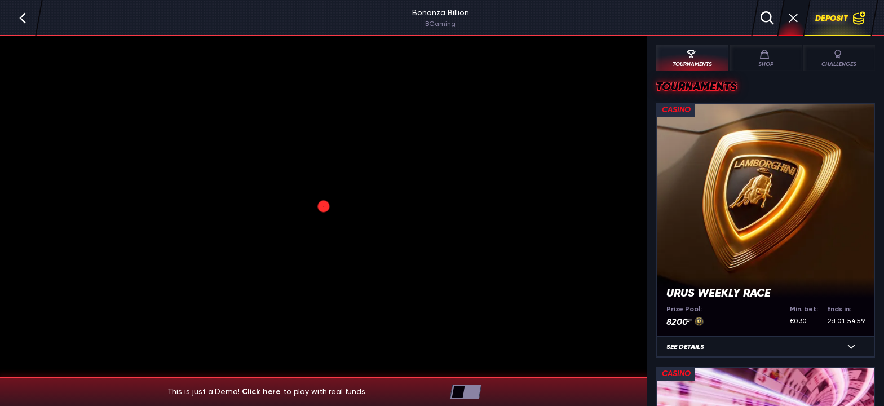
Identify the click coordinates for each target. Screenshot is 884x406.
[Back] (22, 18)
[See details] (851, 346)
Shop (764, 59)
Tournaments (691, 59)
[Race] (793, 18)
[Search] (767, 18)
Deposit (840, 18)
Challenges (838, 59)
